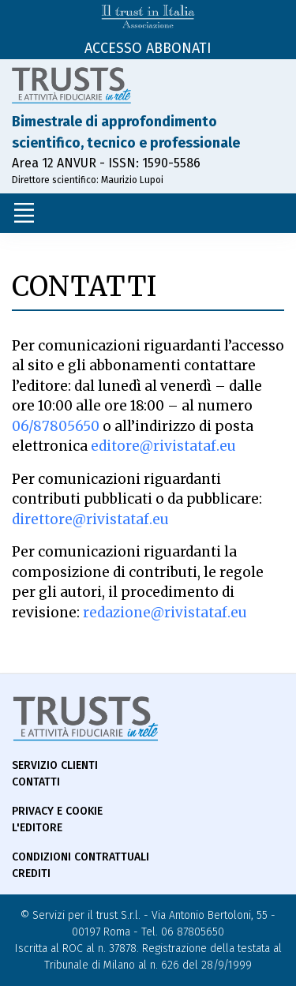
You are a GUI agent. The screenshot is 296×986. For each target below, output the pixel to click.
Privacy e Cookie (57, 811)
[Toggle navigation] (23, 213)
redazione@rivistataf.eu (165, 612)
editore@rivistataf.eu (163, 446)
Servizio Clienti (55, 765)
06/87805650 (55, 426)
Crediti (31, 873)
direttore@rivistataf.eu (90, 519)
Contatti (36, 782)
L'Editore (37, 827)
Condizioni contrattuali (80, 857)
